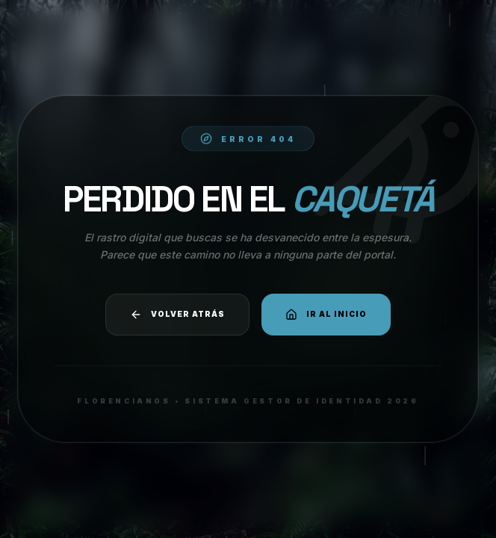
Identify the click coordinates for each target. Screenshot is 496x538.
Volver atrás (177, 315)
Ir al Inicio (326, 315)
